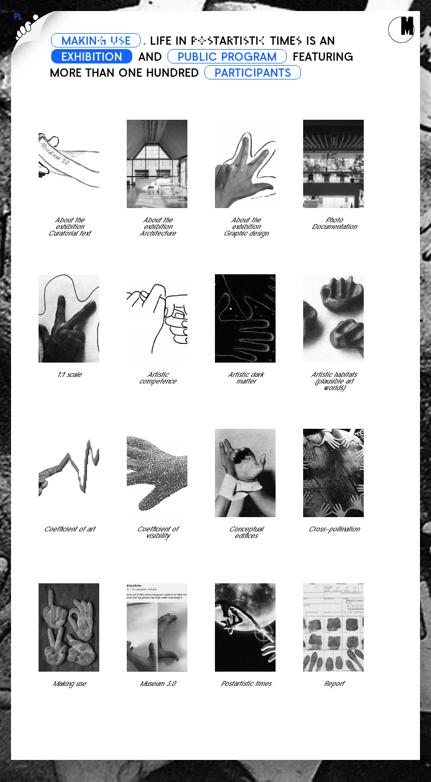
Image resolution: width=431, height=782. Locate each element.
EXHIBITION (91, 56)
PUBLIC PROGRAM (227, 56)
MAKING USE (96, 40)
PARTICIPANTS (252, 72)
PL (18, 16)
